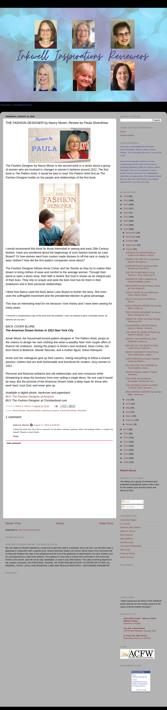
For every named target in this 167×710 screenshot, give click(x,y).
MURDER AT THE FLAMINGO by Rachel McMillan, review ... (141, 280)
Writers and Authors (139, 684)
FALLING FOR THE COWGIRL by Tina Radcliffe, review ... (141, 366)
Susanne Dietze (127, 553)
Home (60, 523)
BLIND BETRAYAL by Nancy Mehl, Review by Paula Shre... (141, 267)
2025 (126, 200)
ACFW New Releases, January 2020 (139, 631)
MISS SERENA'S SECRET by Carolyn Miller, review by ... (143, 307)
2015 (126, 437)
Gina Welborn (126, 538)
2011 (126, 454)
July (128, 399)
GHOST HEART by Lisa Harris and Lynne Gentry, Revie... (141, 293)
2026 (126, 196)
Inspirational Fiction (139, 682)
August (129, 249)
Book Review (19, 410)
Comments (128, 507)
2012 (126, 450)
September (131, 245)
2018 (126, 229)
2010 (126, 458)
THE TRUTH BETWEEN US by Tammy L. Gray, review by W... (140, 273)
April (128, 412)
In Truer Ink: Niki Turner (135, 635)
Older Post (106, 523)
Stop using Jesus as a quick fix (137, 638)
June (128, 404)
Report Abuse (128, 470)
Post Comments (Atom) (29, 530)
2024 (126, 204)
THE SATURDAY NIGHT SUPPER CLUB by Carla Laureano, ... (141, 386)
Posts (126, 501)
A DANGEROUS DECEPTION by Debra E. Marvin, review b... (141, 326)
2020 (126, 221)
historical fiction (33, 410)
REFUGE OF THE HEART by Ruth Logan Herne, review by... (141, 346)
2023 (126, 208)
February (130, 420)
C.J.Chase (125, 523)
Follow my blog (141, 690)
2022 (126, 213)
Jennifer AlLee (127, 542)
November (131, 237)
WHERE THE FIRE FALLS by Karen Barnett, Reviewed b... (142, 260)
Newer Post (13, 523)
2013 (126, 446)
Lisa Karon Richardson (131, 546)
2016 (126, 433)
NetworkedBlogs (138, 672)
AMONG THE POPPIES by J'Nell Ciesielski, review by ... (141, 340)
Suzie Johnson (127, 557)
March (129, 416)
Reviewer (82, 410)
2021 (126, 217)
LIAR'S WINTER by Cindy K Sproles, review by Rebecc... (142, 360)
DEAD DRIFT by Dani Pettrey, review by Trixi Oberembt (142, 287)
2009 (126, 462)
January (130, 424)
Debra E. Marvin (21, 425)
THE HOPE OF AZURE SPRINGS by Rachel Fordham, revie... (142, 333)
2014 (126, 442)
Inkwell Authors (127, 135)
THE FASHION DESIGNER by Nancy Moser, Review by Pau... (142, 313)
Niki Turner (125, 550)
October (130, 241)
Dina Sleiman (126, 535)
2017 (126, 429)
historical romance (50, 410)
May (128, 408)
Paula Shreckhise (68, 410)
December (131, 233)
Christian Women (138, 686)
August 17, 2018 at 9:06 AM (46, 425)
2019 (126, 225)
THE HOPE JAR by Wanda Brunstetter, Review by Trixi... (140, 379)
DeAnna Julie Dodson (130, 527)
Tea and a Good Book (134, 628)
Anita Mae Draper (128, 520)
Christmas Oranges (132, 623)
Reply (16, 436)
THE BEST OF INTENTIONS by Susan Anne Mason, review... (140, 253)
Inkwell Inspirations (139, 677)
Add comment (14, 443)
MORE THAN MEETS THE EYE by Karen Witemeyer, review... (141, 353)
